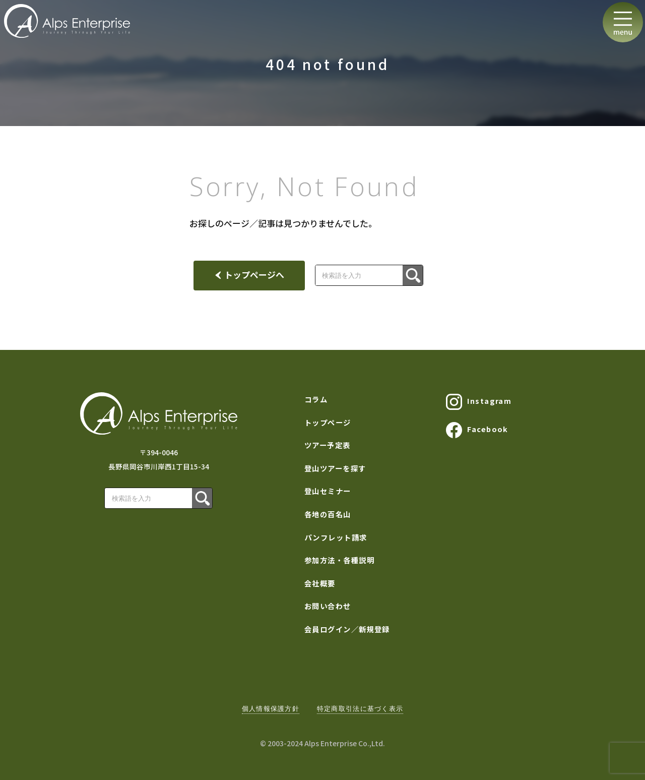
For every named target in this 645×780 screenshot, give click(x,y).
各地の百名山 (327, 514)
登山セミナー (327, 491)
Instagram (478, 402)
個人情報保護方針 (270, 708)
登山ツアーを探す (335, 468)
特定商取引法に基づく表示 (360, 708)
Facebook (477, 430)
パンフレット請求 (335, 537)
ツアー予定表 (327, 445)
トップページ (327, 422)
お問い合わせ (327, 606)
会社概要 (320, 583)
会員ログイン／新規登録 (347, 629)
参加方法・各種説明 (339, 560)
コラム (316, 399)
